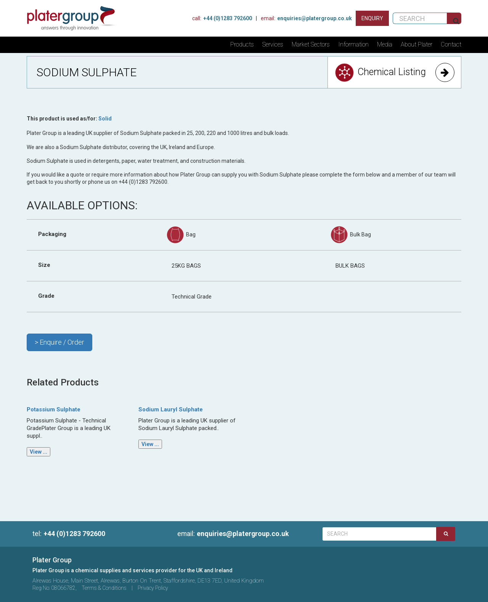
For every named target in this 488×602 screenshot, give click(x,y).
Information (353, 44)
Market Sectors (311, 44)
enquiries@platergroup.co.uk (233, 533)
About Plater (416, 44)
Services (272, 44)
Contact (451, 44)
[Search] (445, 534)
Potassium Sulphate (53, 409)
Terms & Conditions (104, 588)
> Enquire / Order (59, 342)
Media (384, 44)
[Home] (75, 18)
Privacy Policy (153, 588)
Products (242, 44)
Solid (105, 119)
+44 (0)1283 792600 (68, 533)
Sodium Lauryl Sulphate (170, 409)
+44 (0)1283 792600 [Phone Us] (222, 18)
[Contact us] (372, 18)
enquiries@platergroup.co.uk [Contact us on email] (306, 18)
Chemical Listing (394, 72)
